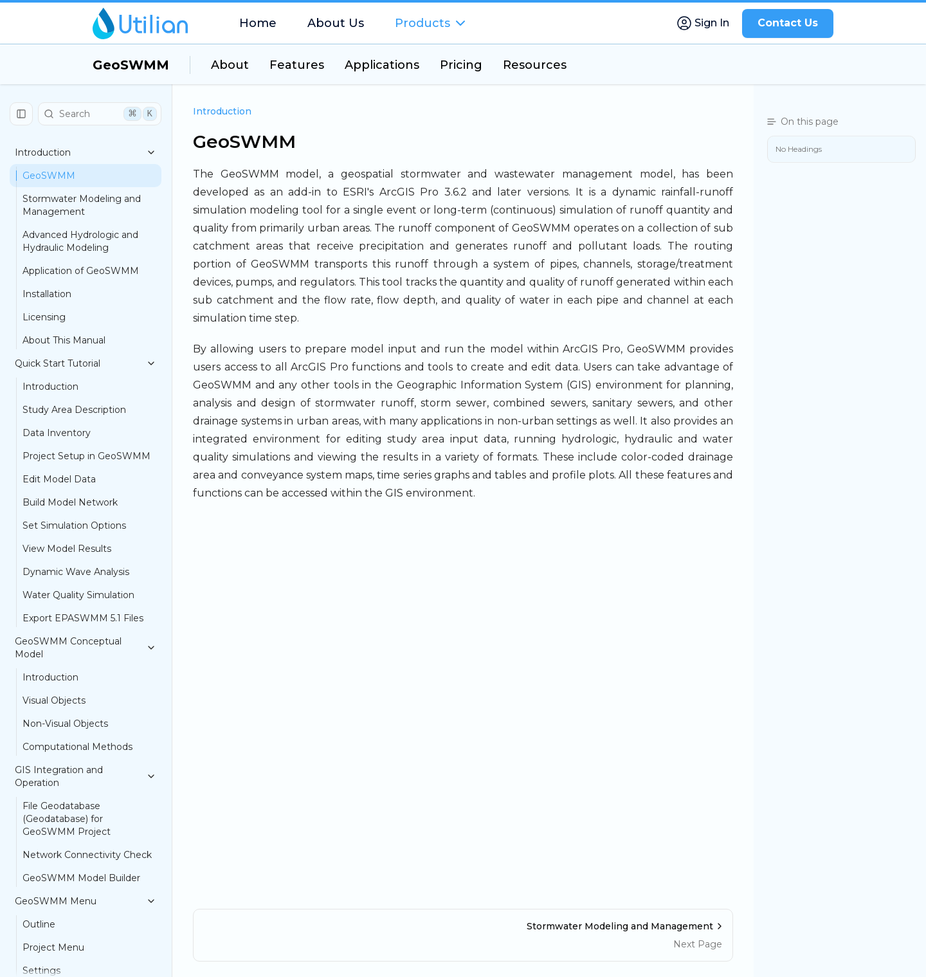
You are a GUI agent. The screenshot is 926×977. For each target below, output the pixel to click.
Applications (382, 65)
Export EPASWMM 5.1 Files (83, 618)
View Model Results (67, 548)
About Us (335, 23)
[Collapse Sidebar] (21, 113)
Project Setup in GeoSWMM (86, 456)
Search (100, 114)
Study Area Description (74, 409)
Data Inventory (57, 433)
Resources (535, 65)
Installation (47, 294)
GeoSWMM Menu (85, 901)
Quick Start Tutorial (85, 363)
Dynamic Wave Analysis (76, 572)
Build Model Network (70, 502)
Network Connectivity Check (87, 855)
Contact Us (788, 23)
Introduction (85, 152)
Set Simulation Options (74, 525)
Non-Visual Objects (65, 723)
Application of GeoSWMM (81, 271)
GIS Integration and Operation (85, 776)
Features (296, 65)
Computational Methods (77, 747)
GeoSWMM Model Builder (81, 878)
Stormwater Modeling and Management (82, 205)
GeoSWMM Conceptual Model (85, 647)
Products (431, 23)
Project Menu (53, 947)
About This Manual (64, 340)
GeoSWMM (131, 65)
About (230, 65)
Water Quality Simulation (78, 595)
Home (258, 23)
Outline (39, 924)
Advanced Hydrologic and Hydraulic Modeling (80, 241)
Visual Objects (54, 700)
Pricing (461, 65)
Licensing (44, 317)
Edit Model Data (59, 479)
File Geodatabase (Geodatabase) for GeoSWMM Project (67, 818)
